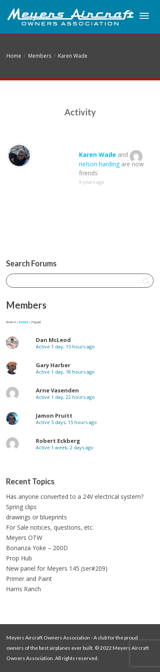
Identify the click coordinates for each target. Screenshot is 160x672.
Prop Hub (19, 558)
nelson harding (99, 164)
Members (39, 55)
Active (24, 322)
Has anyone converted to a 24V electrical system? (74, 496)
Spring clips (21, 507)
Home (13, 55)
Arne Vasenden (57, 390)
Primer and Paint (29, 579)
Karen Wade (72, 55)
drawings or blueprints (36, 517)
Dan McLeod (53, 340)
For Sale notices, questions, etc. (50, 527)
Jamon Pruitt (54, 415)
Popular (36, 322)
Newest (11, 322)
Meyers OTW (24, 537)
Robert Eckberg (58, 441)
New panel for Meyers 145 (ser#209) (57, 568)
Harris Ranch (23, 589)
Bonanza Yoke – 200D (37, 548)
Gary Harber (53, 365)
